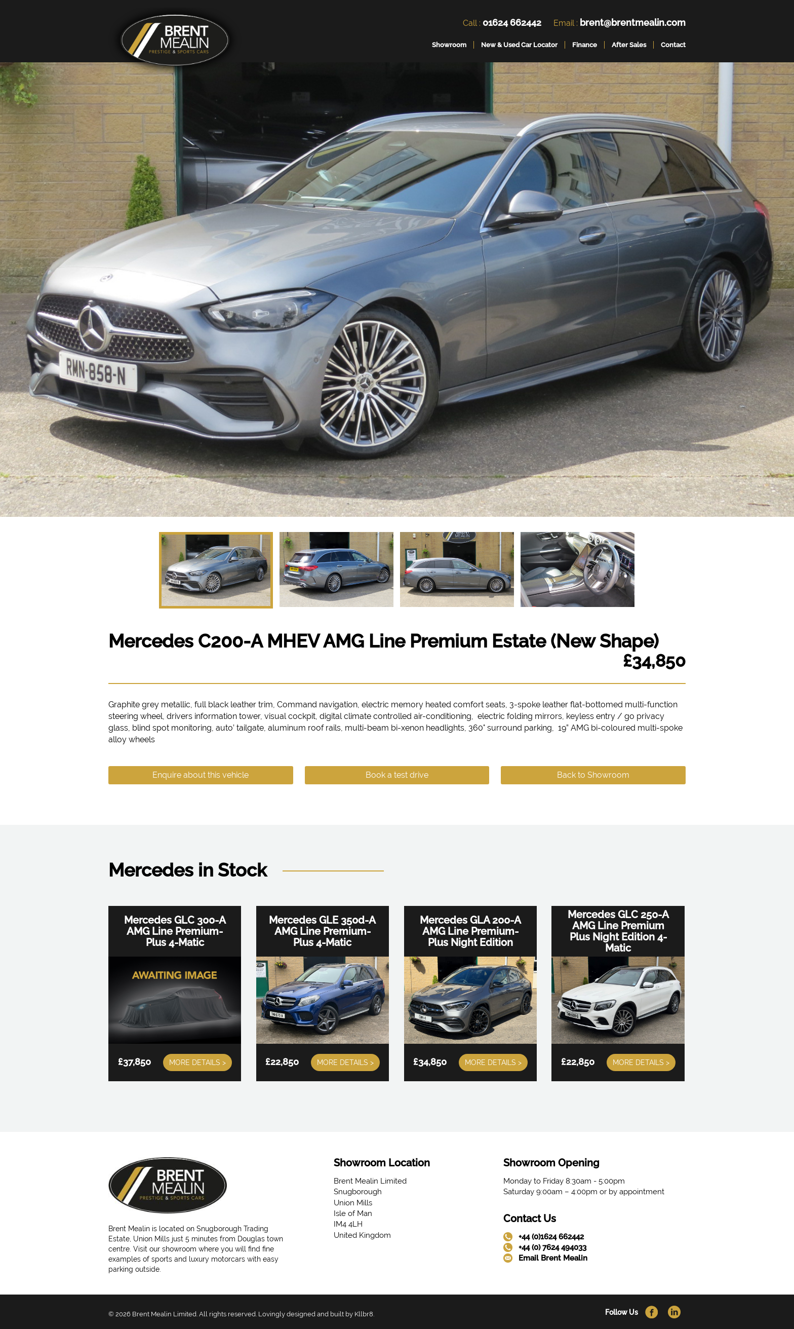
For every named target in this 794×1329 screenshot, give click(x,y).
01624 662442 (512, 22)
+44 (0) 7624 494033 (552, 1247)
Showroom (449, 45)
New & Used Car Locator (519, 45)
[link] (175, 42)
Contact (673, 45)
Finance (584, 45)
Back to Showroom (593, 775)
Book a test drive (397, 775)
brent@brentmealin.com (633, 22)
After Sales (629, 45)
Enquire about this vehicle (200, 775)
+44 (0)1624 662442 (551, 1236)
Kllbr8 (363, 1314)
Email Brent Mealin (553, 1258)
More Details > (197, 1062)
